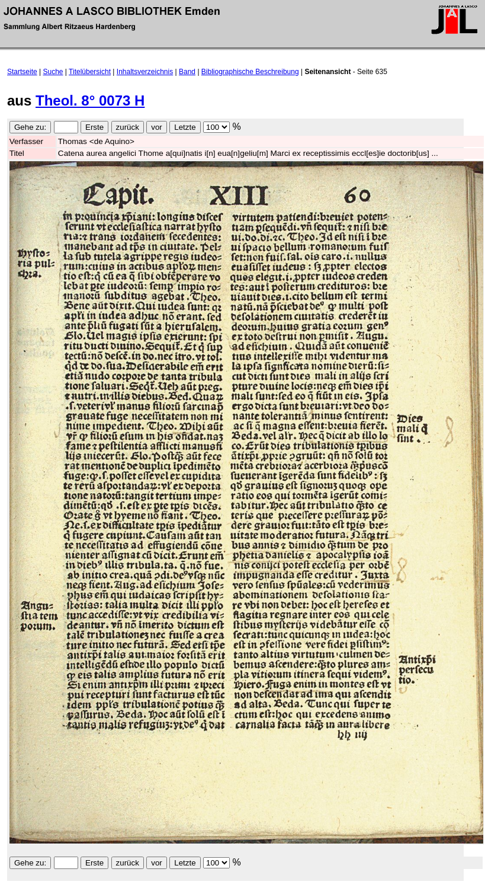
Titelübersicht (90, 72)
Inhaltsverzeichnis (145, 72)
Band (187, 72)
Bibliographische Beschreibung (250, 72)
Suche (53, 72)
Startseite (22, 72)
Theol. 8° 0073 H (90, 100)
